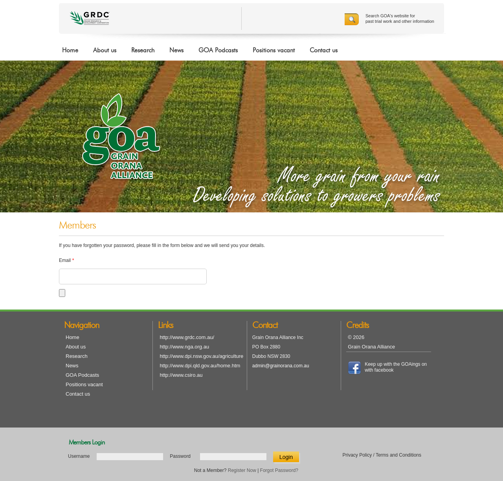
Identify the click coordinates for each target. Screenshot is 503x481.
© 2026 (356, 337)
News (176, 50)
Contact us (324, 50)
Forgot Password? (279, 470)
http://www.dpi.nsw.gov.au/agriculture (201, 356)
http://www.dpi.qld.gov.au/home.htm (200, 366)
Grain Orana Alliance (371, 347)
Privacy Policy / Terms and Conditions (381, 455)
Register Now (242, 470)
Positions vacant (274, 50)
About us (104, 50)
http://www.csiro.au (181, 375)
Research (142, 50)
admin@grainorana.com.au (280, 366)
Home (70, 50)
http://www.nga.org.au (184, 347)
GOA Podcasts (218, 50)
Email (66, 260)
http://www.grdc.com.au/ (187, 337)
